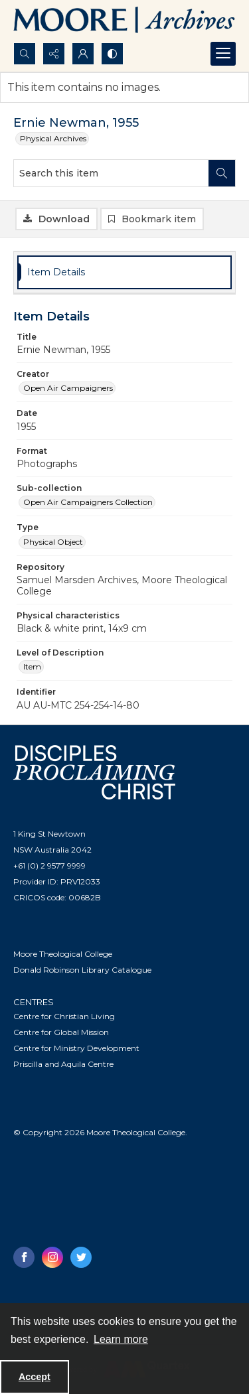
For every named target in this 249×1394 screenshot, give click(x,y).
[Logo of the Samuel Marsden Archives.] (124, 21)
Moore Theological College (62, 954)
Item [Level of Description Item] (32, 666)
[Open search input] (24, 53)
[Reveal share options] (53, 53)
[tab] (124, 272)
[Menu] (223, 54)
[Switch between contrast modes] (112, 53)
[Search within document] (221, 173)
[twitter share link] (81, 1257)
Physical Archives (53, 138)
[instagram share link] (52, 1257)
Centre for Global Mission (61, 1032)
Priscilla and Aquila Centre (63, 1064)
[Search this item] (111, 173)
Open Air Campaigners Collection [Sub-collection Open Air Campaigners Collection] (88, 502)
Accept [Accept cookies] (34, 1376)
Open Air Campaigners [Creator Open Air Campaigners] (68, 388)
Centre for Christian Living (64, 1016)
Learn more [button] (121, 1339)
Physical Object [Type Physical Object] (53, 542)
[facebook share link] (24, 1257)
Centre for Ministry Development (76, 1048)
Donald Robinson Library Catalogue (82, 970)
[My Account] (83, 53)
